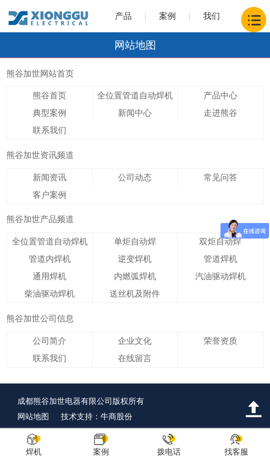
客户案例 (49, 195)
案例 (167, 16)
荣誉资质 (220, 341)
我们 (211, 16)
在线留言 (135, 358)
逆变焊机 (135, 259)
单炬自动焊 (135, 241)
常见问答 (220, 177)
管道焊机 (220, 259)
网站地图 (33, 416)
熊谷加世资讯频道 (40, 155)
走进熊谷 (220, 113)
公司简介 (49, 341)
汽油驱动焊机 (220, 276)
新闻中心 (135, 113)
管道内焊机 (50, 259)
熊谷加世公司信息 (40, 318)
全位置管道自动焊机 (135, 95)
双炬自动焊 (220, 241)
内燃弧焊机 (135, 276)
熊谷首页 (49, 95)
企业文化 (135, 341)
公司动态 (135, 177)
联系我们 (49, 130)
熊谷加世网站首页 (40, 73)
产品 (123, 16)
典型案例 (49, 113)
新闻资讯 (49, 177)
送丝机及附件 (134, 294)
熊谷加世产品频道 (40, 219)
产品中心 (220, 95)
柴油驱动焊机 (49, 294)
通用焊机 (49, 276)
